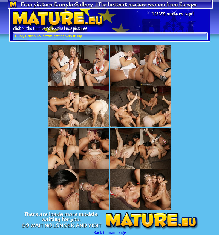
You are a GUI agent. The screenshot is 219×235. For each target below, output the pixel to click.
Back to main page (109, 232)
